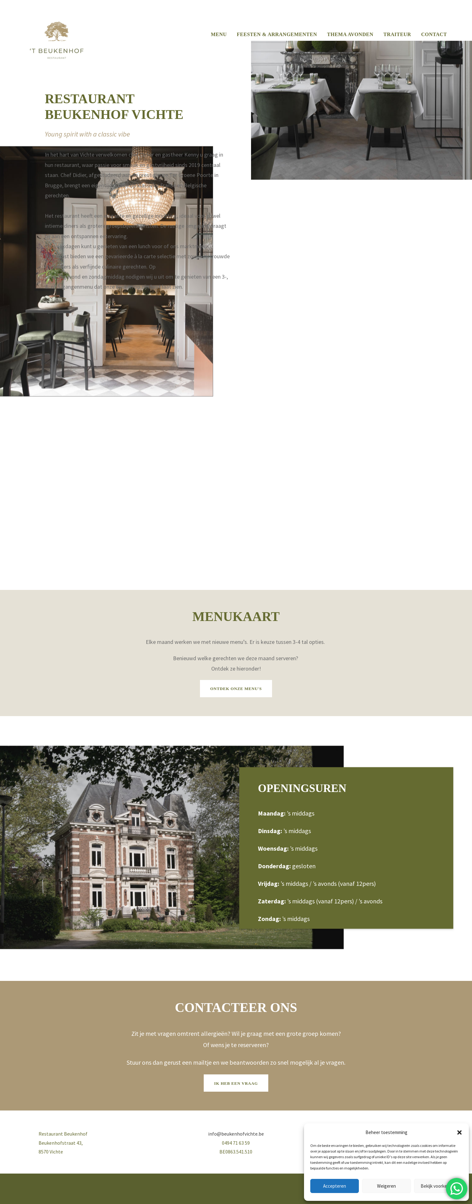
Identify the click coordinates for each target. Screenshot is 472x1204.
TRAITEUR (397, 34)
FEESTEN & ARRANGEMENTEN (277, 34)
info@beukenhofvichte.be (236, 1134)
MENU (219, 34)
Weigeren (386, 1186)
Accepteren (334, 1186)
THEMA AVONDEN (350, 34)
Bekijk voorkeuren (438, 1186)
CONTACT (434, 34)
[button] (459, 1132)
